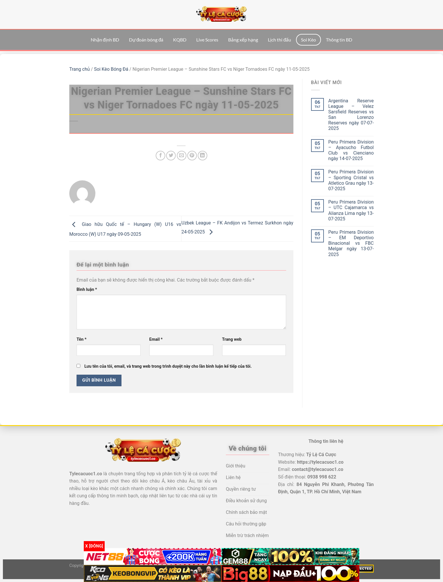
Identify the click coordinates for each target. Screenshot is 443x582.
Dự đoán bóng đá (146, 39)
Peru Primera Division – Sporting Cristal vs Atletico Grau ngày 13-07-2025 (351, 180)
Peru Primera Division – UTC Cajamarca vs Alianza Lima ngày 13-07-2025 (351, 210)
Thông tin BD (339, 39)
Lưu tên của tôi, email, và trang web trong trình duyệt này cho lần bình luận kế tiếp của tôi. (168, 366)
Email (156, 339)
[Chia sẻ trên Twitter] (171, 155)
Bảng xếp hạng (243, 39)
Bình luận (87, 289)
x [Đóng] (94, 546)
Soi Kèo (308, 39)
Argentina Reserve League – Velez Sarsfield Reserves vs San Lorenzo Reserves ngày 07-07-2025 (351, 114)
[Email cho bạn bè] (181, 155)
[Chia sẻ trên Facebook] (160, 155)
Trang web (232, 339)
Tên (81, 339)
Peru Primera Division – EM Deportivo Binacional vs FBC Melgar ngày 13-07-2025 (351, 243)
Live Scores (207, 39)
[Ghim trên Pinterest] (192, 155)
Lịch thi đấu (279, 39)
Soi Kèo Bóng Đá (111, 69)
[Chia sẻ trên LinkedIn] (202, 155)
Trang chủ (79, 69)
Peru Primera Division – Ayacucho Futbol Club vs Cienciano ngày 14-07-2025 (351, 150)
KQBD (179, 39)
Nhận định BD (105, 39)
